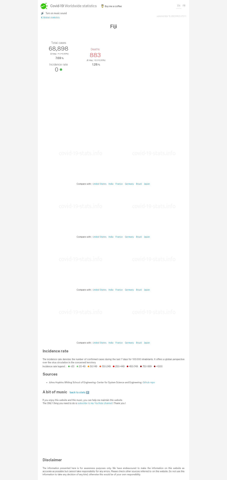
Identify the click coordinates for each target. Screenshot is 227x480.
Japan (147, 184)
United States (99, 184)
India (111, 184)
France (119, 184)
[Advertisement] (113, 112)
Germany (129, 184)
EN (178, 5)
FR (184, 5)
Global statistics (50, 17)
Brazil (139, 184)
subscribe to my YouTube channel (95, 403)
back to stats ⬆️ (79, 392)
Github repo (149, 382)
